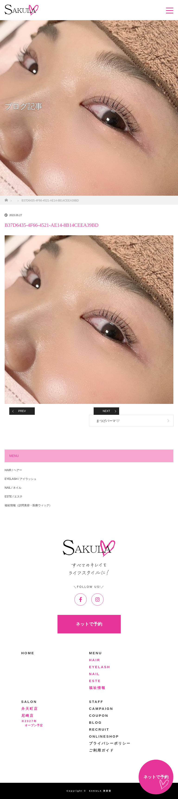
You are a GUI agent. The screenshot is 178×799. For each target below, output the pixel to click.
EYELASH (99, 667)
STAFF (96, 702)
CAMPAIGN (101, 709)
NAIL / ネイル (13, 487)
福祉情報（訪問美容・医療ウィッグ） (28, 505)
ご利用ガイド (101, 750)
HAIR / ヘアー (13, 470)
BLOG (95, 722)
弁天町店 (29, 709)
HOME (28, 653)
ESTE (95, 681)
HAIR (94, 660)
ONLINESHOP (104, 736)
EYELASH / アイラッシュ (20, 479)
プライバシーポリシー (110, 743)
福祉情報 (97, 688)
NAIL (94, 674)
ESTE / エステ (13, 496)
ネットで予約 (89, 624)
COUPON (98, 715)
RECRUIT (99, 729)
